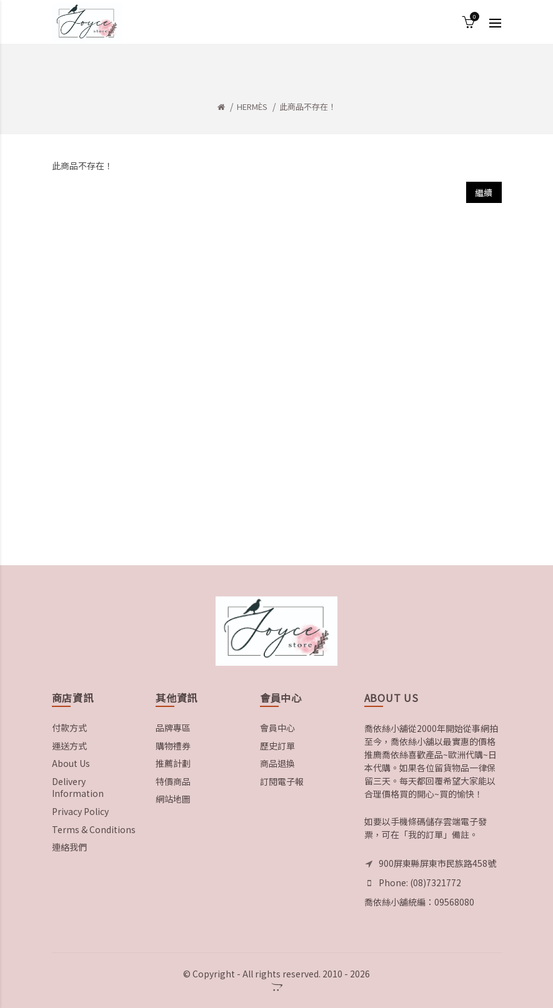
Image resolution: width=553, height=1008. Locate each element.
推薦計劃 (173, 763)
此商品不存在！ (307, 106)
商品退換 (277, 763)
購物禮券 (173, 745)
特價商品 (173, 781)
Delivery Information (78, 787)
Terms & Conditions (94, 829)
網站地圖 (173, 799)
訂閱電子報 (282, 781)
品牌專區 (173, 727)
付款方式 (69, 727)
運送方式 (69, 745)
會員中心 (277, 727)
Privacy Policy (80, 811)
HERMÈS (252, 106)
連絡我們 (69, 847)
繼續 (484, 192)
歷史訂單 (277, 745)
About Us (71, 763)
